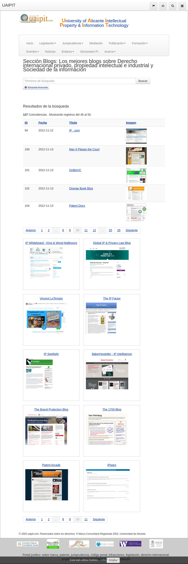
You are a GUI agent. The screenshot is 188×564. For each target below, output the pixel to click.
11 (86, 230)
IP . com (74, 130)
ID (26, 122)
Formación (140, 43)
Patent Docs (77, 205)
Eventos (32, 51)
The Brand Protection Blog (51, 409)
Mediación (96, 43)
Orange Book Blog (81, 188)
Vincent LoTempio (51, 298)
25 (110, 230)
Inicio (29, 43)
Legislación (47, 43)
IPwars (111, 465)
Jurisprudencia (72, 43)
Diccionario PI (89, 51)
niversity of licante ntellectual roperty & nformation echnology (94, 23)
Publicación (117, 43)
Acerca (110, 51)
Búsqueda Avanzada (36, 87)
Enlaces (68, 51)
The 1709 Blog (111, 409)
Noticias (50, 51)
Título (73, 122)
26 (119, 230)
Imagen (131, 122)
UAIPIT (8, 5)
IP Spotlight (51, 354)
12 (94, 230)
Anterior (31, 230)
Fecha (42, 122)
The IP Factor (112, 298)
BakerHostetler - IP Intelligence (112, 354)
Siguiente (132, 230)
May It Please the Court (84, 149)
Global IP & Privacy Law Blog (112, 243)
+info (103, 560)
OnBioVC (75, 170)
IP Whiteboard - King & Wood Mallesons (51, 243)
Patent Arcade (51, 465)
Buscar (143, 81)
